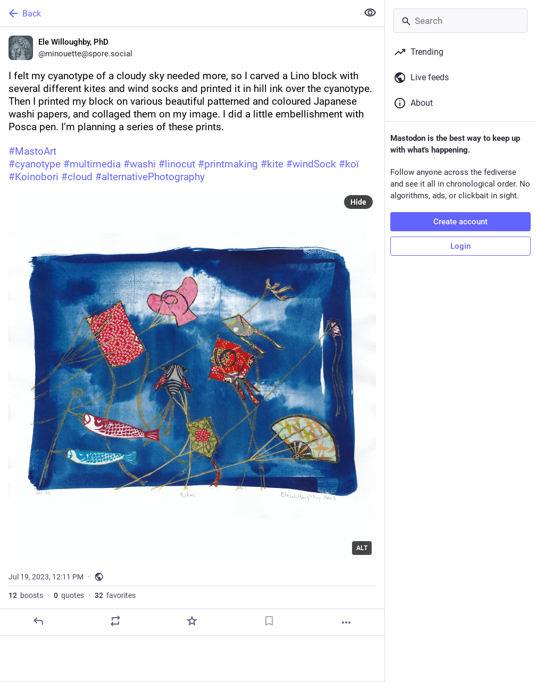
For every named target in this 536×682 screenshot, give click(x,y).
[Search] (460, 21)
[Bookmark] (269, 620)
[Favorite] (192, 620)
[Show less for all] (370, 13)
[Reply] (38, 620)
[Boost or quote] (115, 620)
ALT (361, 548)
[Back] (178, 13)
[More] (346, 622)
